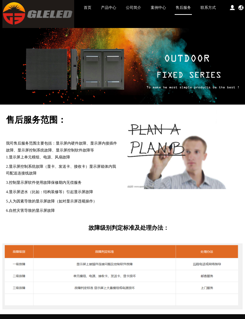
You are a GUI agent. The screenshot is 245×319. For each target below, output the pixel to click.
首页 (87, 7)
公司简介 (133, 7)
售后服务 (183, 7)
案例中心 (158, 7)
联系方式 (208, 7)
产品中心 (108, 7)
